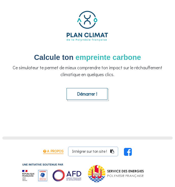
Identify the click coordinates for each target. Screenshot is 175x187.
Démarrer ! (87, 94)
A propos (53, 151)
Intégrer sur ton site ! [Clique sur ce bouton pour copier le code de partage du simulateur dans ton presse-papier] (93, 151)
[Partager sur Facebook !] (128, 151)
